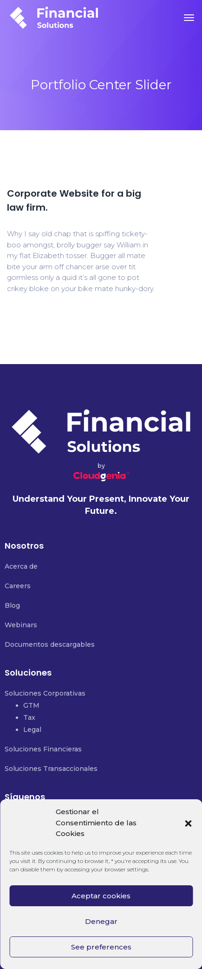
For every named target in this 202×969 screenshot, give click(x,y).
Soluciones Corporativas (45, 693)
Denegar (101, 921)
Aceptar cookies (101, 895)
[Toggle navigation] (189, 17)
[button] (188, 823)
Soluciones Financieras (43, 749)
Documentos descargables (50, 644)
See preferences (101, 946)
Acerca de (21, 566)
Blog (12, 605)
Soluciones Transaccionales (51, 768)
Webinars (21, 625)
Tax (29, 717)
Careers (18, 586)
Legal (32, 729)
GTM (31, 705)
